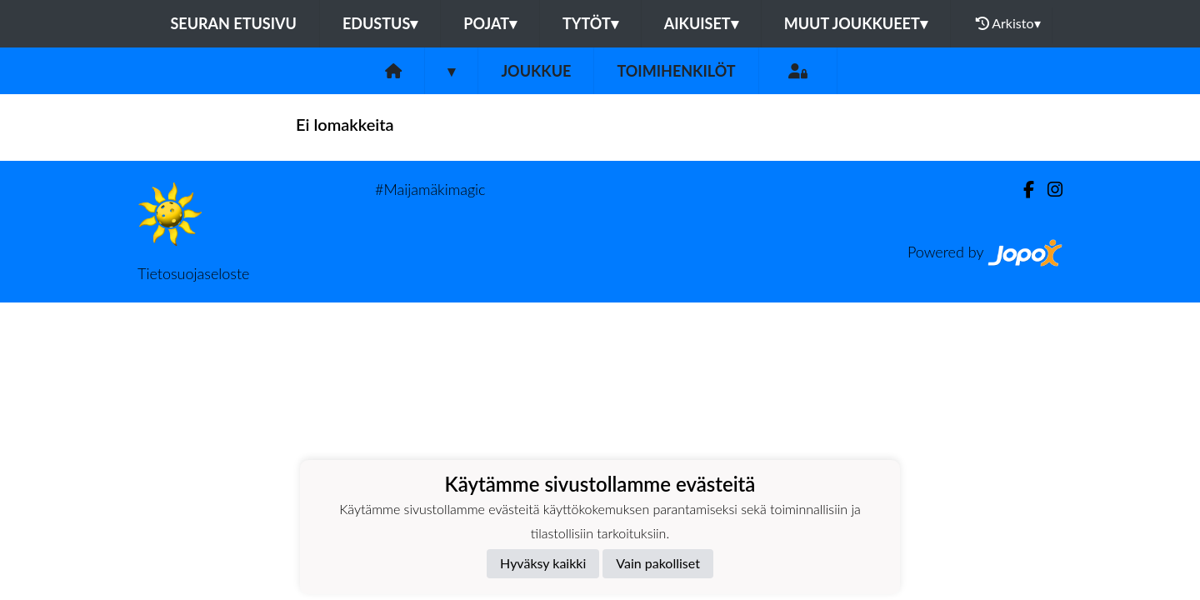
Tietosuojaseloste (193, 273)
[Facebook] (1022, 189)
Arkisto (1008, 23)
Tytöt (590, 23)
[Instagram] (1048, 189)
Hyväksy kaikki (543, 563)
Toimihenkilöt (676, 71)
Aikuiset (701, 23)
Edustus (380, 23)
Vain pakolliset (658, 563)
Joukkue (536, 71)
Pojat (490, 23)
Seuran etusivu (233, 23)
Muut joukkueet (856, 23)
